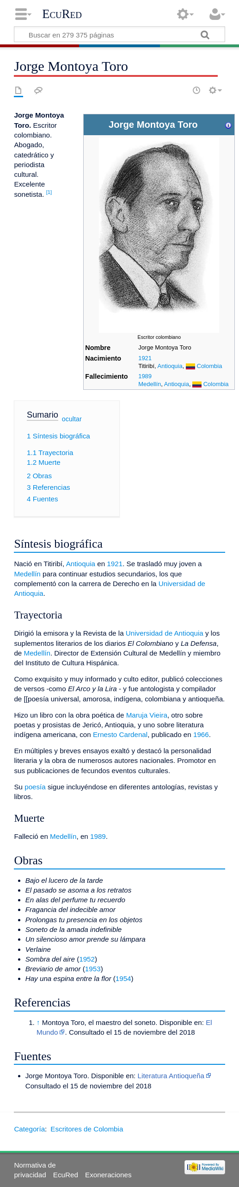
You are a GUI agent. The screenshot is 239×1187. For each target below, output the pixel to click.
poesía (35, 787)
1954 (123, 978)
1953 (93, 969)
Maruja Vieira (146, 715)
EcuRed (62, 14)
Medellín (149, 384)
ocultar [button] (72, 418)
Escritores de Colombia (86, 1129)
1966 (201, 734)
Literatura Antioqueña (171, 1076)
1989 (145, 376)
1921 (145, 358)
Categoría (29, 1129)
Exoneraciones (108, 1175)
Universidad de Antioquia (164, 633)
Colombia (209, 365)
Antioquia (170, 365)
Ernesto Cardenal (120, 734)
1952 (87, 959)
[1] (49, 192)
